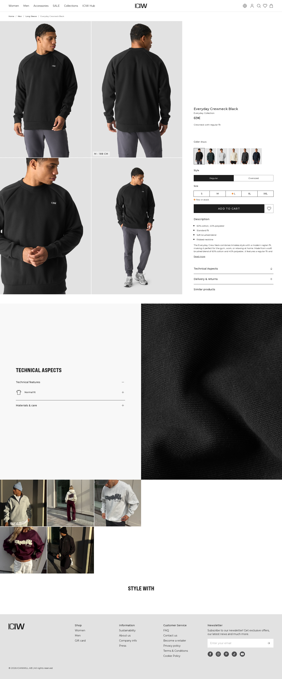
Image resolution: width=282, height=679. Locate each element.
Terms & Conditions (175, 650)
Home (11, 16)
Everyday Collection (204, 27)
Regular (214, 92)
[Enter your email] (236, 643)
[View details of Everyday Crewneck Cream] (233, 70)
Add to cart (229, 122)
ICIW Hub (88, 5)
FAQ (166, 630)
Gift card (80, 640)
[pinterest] (226, 654)
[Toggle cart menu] (271, 6)
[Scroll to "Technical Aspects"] (233, 183)
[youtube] (242, 654)
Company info (128, 640)
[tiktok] (234, 654)
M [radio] (218, 107)
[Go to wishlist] (265, 6)
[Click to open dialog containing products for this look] (23, 503)
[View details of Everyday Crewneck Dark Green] (210, 70)
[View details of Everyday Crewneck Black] (199, 70)
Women (14, 5)
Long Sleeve (31, 16)
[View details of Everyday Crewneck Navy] (256, 70)
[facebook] (210, 654)
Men (26, 5)
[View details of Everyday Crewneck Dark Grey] (245, 70)
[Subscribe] (268, 643)
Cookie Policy (171, 656)
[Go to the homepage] (141, 6)
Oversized (253, 92)
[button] (45, 89)
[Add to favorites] (269, 122)
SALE (56, 5)
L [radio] (234, 107)
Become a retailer (174, 640)
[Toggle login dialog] (252, 5)
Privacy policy (172, 645)
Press (122, 645)
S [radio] (201, 107)
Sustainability (127, 630)
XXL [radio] (265, 107)
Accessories (40, 5)
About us (125, 635)
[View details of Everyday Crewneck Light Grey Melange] (222, 70)
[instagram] (218, 654)
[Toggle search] (259, 6)
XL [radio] (249, 107)
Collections (71, 5)
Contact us (170, 635)
